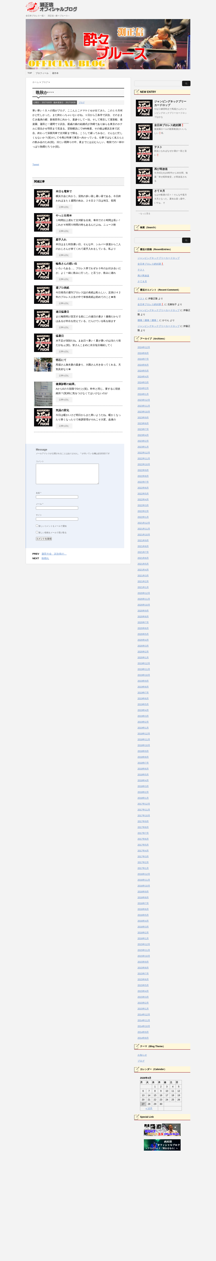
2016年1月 (143, 938)
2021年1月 (143, 587)
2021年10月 (144, 534)
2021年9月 (143, 540)
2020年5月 (143, 634)
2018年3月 (143, 786)
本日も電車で (64, 191)
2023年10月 (144, 411)
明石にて (61, 360)
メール (39, 504)
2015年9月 (143, 962)
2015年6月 (143, 979)
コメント (40, 461)
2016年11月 (144, 880)
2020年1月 (143, 657)
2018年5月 (143, 774)
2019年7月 (143, 692)
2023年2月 (143, 441)
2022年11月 (144, 458)
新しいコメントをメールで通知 (53, 526)
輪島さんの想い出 (66, 263)
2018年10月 (144, 745)
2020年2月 (143, 651)
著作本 (55, 73)
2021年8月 (143, 546)
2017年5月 (143, 844)
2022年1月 (143, 517)
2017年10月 (144, 815)
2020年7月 (143, 622)
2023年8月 (143, 423)
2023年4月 (143, 435)
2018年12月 (144, 733)
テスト (158, 147)
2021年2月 (143, 581)
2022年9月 (143, 470)
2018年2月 (143, 792)
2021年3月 (143, 575)
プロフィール (42, 73)
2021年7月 (143, 552)
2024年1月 (143, 394)
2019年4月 (143, 710)
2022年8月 (143, 476)
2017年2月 (143, 862)
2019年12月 (144, 663)
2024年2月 (143, 388)
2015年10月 (144, 956)
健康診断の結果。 (66, 384)
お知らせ (142, 1055)
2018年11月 (144, 739)
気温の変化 (62, 410)
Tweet (35, 164)
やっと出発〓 (64, 215)
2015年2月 (143, 1002)
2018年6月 (143, 768)
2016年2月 (143, 932)
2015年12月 (144, 944)
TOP (30, 73)
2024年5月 (143, 370)
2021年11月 (144, 528)
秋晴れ (45, 558)
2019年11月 (144, 669)
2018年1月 (143, 798)
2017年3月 (143, 856)
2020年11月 (144, 599)
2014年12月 (144, 1014)
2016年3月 (143, 926)
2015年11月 (144, 950)
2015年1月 (143, 1008)
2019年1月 (143, 727)
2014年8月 (143, 1038)
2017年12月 (144, 803)
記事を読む (64, 207)
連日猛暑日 (62, 311)
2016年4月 (143, 921)
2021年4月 (143, 569)
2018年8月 (143, 757)
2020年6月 (143, 628)
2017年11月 (144, 809)
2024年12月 (144, 347)
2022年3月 (143, 505)
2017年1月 (143, 868)
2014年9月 (143, 1032)
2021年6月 (143, 558)
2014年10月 (144, 1026)
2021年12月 (144, 523)
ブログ (82, 102)
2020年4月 (143, 640)
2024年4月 (143, 376)
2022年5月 (143, 493)
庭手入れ (61, 239)
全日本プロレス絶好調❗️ (169, 125)
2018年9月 (143, 751)
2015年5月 (143, 985)
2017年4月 (143, 850)
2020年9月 (143, 610)
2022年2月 (143, 511)
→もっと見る (144, 213)
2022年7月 (143, 482)
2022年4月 (143, 499)
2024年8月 (143, 353)
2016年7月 (143, 903)
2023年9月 (143, 417)
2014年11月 (144, 1020)
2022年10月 (144, 464)
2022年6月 (143, 487)
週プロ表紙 (62, 287)
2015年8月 (143, 967)
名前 (38, 493)
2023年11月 (144, 406)
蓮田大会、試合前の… (54, 553)
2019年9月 (143, 681)
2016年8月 (143, 897)
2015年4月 (143, 991)
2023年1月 (143, 446)
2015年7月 (143, 973)
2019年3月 (143, 716)
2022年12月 (144, 452)
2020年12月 (144, 593)
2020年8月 (143, 616)
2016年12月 (144, 874)
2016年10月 (144, 885)
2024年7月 (143, 359)
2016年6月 (143, 909)
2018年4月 (143, 780)
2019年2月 (143, 722)
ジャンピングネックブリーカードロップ (159, 258)
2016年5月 (143, 915)
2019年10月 (144, 675)
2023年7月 (143, 429)
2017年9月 (143, 821)
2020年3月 (143, 645)
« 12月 (149, 1108)
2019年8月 (143, 686)
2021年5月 (143, 564)
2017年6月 (143, 839)
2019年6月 (143, 698)
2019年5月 (143, 704)
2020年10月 (144, 604)
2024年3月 (143, 382)
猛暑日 (60, 335)
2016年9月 (143, 891)
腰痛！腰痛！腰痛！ (148, 320)
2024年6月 (143, 365)
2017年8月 (143, 827)
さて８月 (159, 190)
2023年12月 (144, 400)
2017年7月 (143, 833)
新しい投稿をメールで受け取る (53, 532)
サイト (39, 515)
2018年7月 (143, 763)
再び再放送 (161, 169)
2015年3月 (143, 997)
